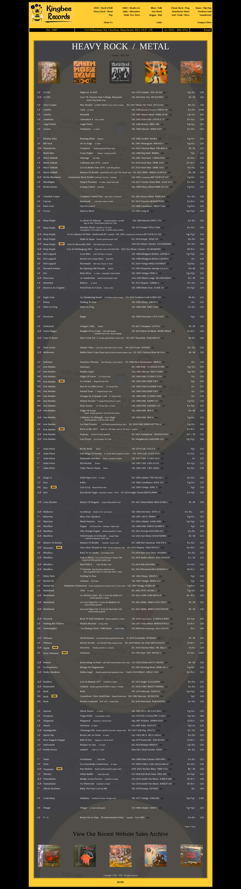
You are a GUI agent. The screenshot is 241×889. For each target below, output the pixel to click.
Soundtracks (206, 15)
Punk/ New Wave (132, 15)
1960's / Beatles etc (131, 8)
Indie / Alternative (131, 11)
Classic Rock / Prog (180, 8)
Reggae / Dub (155, 15)
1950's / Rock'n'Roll (103, 8)
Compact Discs (204, 22)
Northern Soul (205, 11)
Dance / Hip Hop (204, 8)
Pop (110, 15)
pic (165, 92)
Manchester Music (181, 11)
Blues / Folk (156, 8)
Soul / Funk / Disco (181, 15)
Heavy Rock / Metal (103, 11)
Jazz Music (156, 11)
